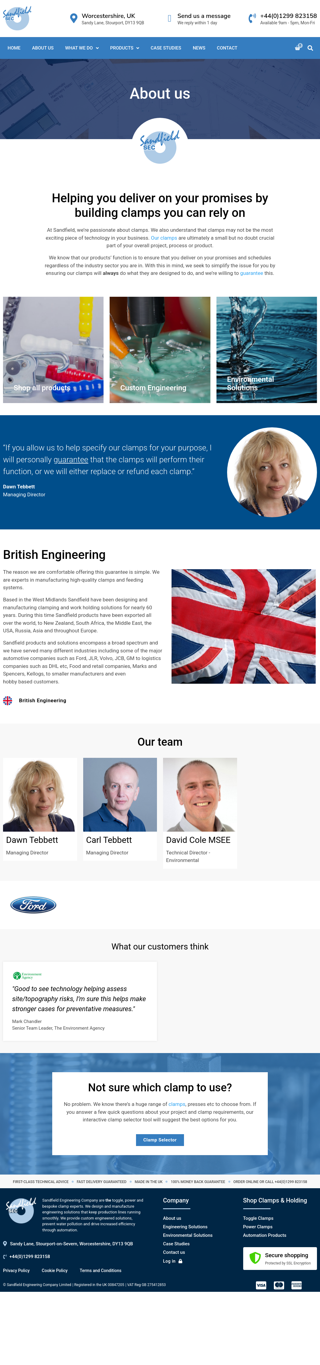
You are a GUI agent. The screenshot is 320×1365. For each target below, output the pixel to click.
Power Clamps (258, 1227)
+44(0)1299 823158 (288, 16)
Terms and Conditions (100, 1270)
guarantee (251, 273)
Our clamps (164, 238)
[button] (310, 48)
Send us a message (204, 16)
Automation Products (265, 1235)
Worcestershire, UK (108, 16)
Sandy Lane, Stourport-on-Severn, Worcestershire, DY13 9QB (71, 1244)
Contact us (174, 1252)
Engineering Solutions (185, 1227)
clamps (177, 1104)
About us (172, 1218)
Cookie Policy (55, 1270)
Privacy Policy (16, 1270)
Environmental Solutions (188, 1235)
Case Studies (176, 1244)
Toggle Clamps (258, 1218)
